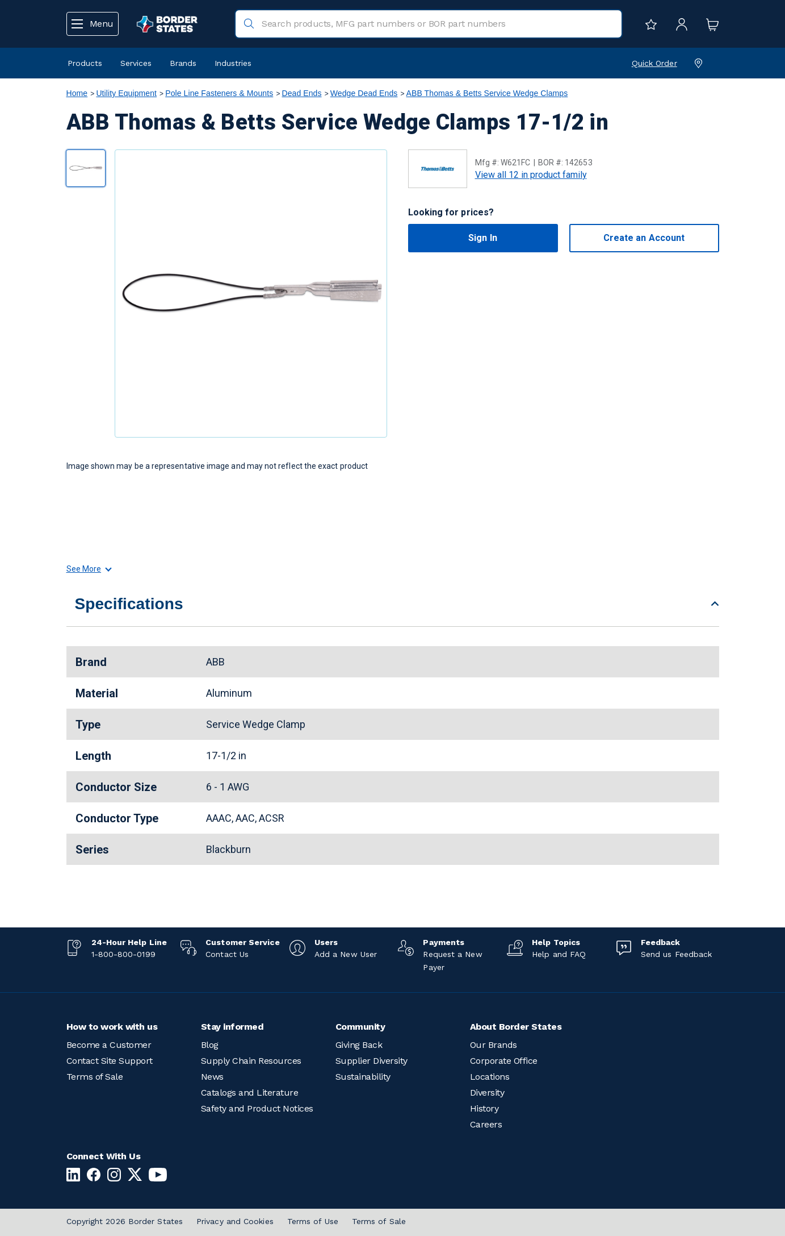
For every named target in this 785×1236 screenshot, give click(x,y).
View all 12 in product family (531, 174)
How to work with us (112, 1026)
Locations (490, 1076)
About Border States (516, 1026)
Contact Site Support (109, 1060)
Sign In (482, 237)
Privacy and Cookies (235, 1221)
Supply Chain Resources (251, 1060)
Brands (183, 63)
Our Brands (493, 1044)
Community (360, 1026)
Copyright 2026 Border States (124, 1221)
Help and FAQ (559, 954)
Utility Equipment (126, 93)
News (212, 1076)
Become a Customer (109, 1044)
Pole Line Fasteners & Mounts (219, 93)
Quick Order (654, 63)
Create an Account (644, 237)
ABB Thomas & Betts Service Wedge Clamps (487, 93)
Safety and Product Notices (257, 1108)
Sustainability (363, 1076)
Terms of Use (312, 1221)
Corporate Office (504, 1060)
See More (88, 568)
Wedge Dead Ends (364, 93)
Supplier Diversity (371, 1060)
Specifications (129, 604)
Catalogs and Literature (250, 1092)
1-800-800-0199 (123, 954)
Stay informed (232, 1026)
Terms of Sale (94, 1076)
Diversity (487, 1092)
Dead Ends (301, 93)
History (484, 1108)
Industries (233, 63)
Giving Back (359, 1044)
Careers (486, 1124)
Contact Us (227, 954)
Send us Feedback (676, 954)
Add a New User (345, 954)
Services (136, 63)
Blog (210, 1044)
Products (85, 63)
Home (77, 93)
